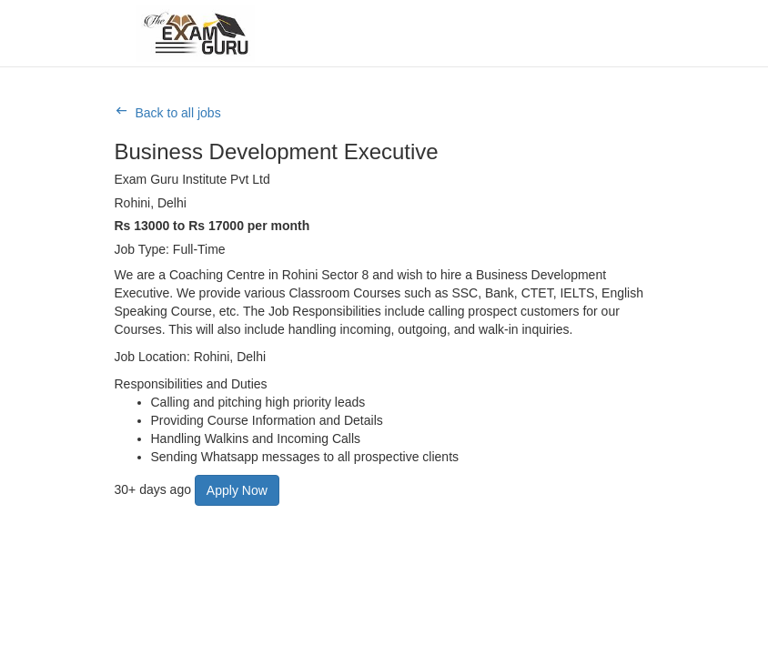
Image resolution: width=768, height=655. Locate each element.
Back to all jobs (178, 113)
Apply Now (237, 490)
